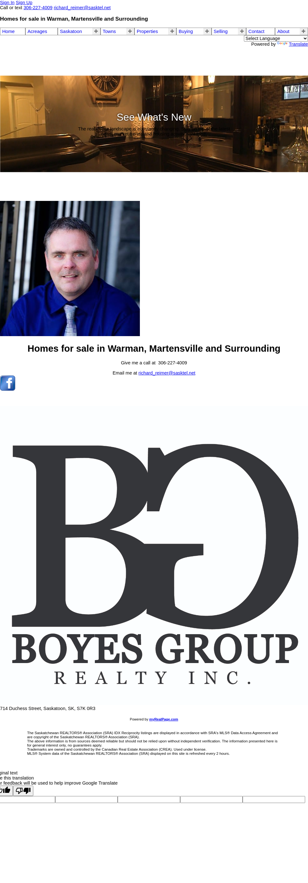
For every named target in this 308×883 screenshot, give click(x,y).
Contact (256, 31)
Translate (292, 44)
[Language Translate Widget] (276, 38)
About (283, 31)
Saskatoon (71, 31)
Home (8, 31)
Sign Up (24, 2)
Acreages (37, 31)
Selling (221, 31)
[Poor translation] (23, 791)
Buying (186, 31)
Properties (147, 31)
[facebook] (7, 389)
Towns (109, 31)
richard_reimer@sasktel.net (167, 372)
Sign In (7, 2)
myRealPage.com (163, 719)
